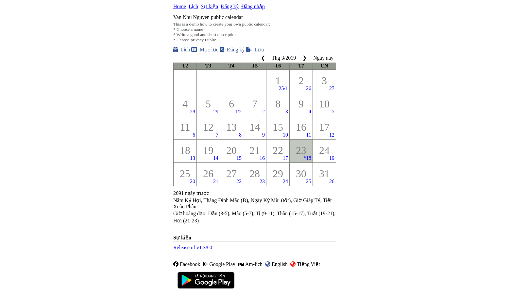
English (276, 264)
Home (179, 6)
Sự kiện (209, 6)
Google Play (219, 264)
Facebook (186, 264)
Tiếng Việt (305, 264)
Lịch (193, 6)
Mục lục (204, 49)
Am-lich (250, 264)
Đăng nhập (253, 6)
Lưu (255, 49)
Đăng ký (230, 6)
